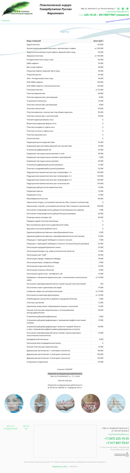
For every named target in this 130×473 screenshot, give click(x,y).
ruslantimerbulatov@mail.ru (117, 11)
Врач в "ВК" (26, 427)
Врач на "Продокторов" (10, 427)
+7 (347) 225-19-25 (116, 438)
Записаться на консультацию (128, 35)
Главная (5, 20)
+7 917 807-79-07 (117, 443)
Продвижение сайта (59, 466)
